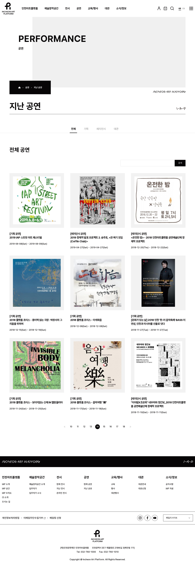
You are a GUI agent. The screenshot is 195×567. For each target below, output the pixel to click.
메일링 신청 (55, 518)
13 (91, 427)
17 (118, 427)
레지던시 (101, 129)
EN (183, 8)
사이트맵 (191, 8)
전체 (73, 129)
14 (97, 427)
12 (84, 427)
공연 (79, 8)
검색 (180, 163)
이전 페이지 (63, 427)
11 (77, 427)
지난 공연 (38, 87)
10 (70, 427)
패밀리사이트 (171, 518)
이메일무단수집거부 (35, 518)
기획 (86, 129)
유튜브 (155, 518)
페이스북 (147, 518)
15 (104, 427)
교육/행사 (93, 8)
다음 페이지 (131, 427)
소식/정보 (121, 8)
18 (124, 427)
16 (111, 427)
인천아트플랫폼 (30, 8)
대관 (107, 8)
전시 (67, 8)
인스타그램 (140, 518)
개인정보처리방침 (10, 518)
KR (180, 8)
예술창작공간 (51, 8)
